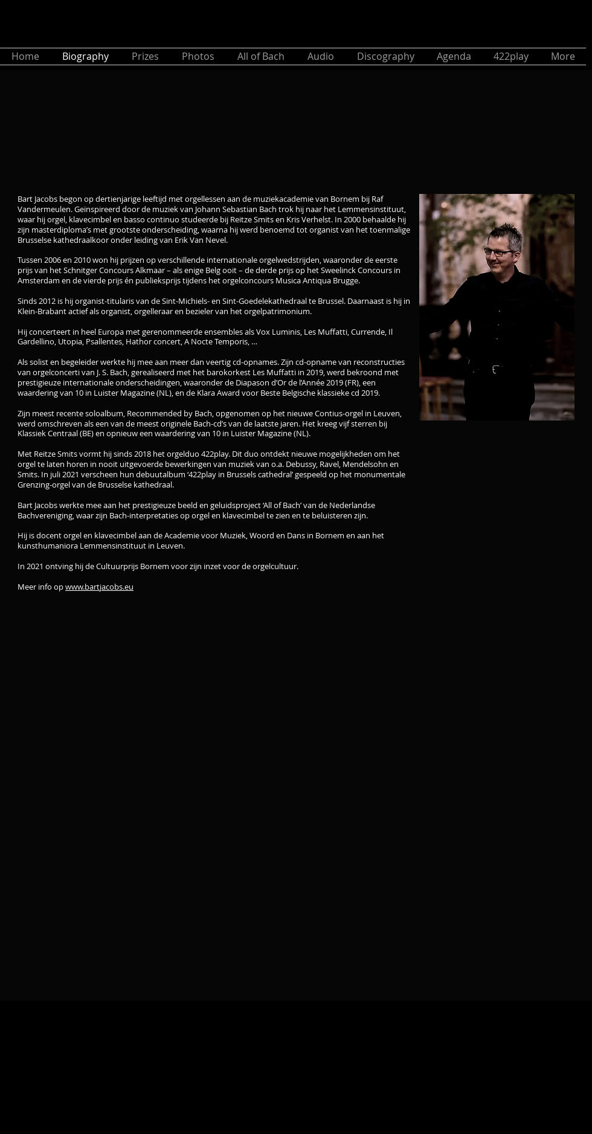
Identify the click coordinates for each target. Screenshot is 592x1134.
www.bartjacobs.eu (99, 586)
